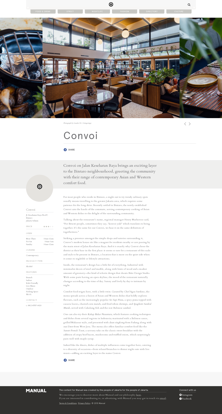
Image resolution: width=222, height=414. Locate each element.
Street (70, 11)
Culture (178, 11)
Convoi (30, 210)
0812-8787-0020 (34, 305)
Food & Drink (43, 11)
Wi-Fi (28, 294)
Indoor (29, 280)
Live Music (30, 286)
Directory (152, 11)
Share (71, 149)
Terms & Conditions (68, 403)
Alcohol (29, 266)
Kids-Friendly (32, 283)
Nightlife (97, 11)
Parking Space (32, 291)
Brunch (29, 277)
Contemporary (32, 255)
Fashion (124, 11)
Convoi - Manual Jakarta (111, 4)
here (138, 394)
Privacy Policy (84, 403)
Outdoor (29, 288)
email (163, 398)
